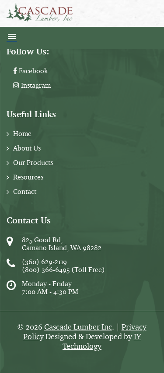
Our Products (33, 162)
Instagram (32, 85)
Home (22, 133)
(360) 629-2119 (44, 262)
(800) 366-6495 (46, 269)
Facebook (30, 71)
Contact (24, 191)
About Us (27, 148)
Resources (28, 177)
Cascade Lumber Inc (78, 327)
